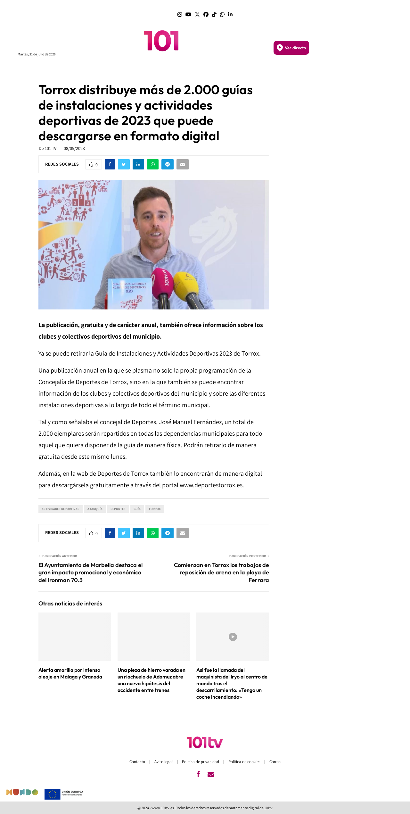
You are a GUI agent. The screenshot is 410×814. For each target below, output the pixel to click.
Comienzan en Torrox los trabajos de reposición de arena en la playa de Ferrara (221, 572)
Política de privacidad (201, 761)
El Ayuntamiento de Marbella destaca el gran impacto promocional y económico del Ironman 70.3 (90, 572)
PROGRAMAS (100, 70)
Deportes (118, 509)
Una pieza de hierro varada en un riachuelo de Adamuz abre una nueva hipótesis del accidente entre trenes (151, 680)
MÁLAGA (183, 69)
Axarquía (94, 509)
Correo (275, 761)
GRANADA (226, 69)
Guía (137, 509)
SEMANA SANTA (258, 70)
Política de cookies (244, 761)
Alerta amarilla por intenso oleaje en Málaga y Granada (70, 673)
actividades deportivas (60, 509)
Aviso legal (164, 761)
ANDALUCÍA (156, 70)
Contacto (137, 761)
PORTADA (129, 69)
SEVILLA (203, 69)
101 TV (50, 148)
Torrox (155, 509)
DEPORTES (291, 70)
